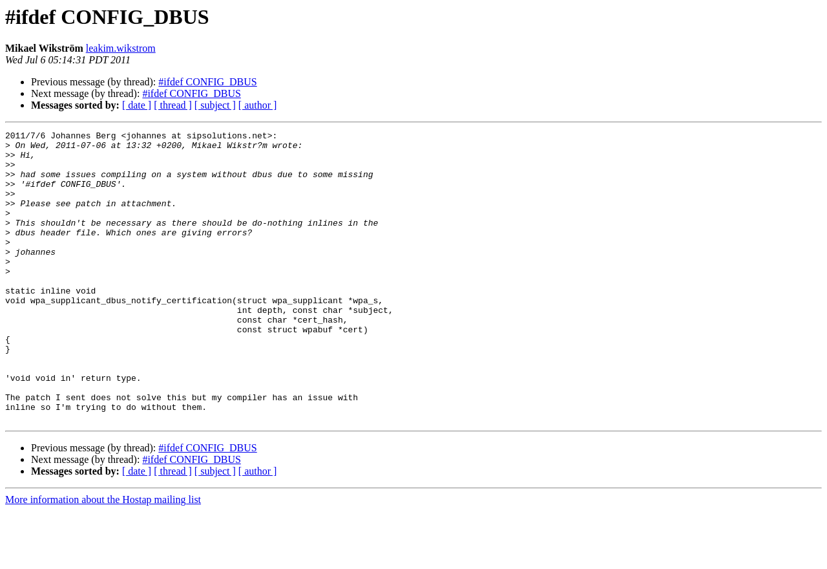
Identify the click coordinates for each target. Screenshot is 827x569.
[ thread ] (173, 105)
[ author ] (257, 105)
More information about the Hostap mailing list (103, 557)
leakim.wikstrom (121, 48)
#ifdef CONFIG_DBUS (207, 81)
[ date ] (136, 105)
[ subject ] (215, 105)
